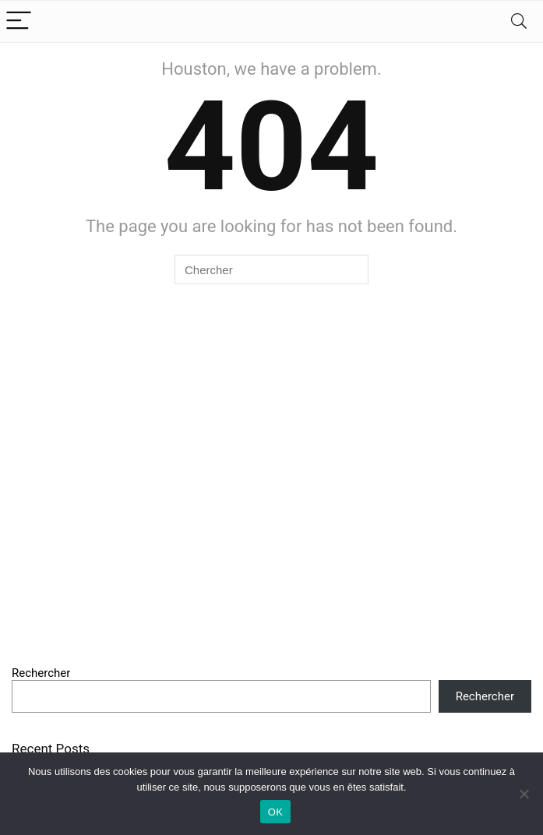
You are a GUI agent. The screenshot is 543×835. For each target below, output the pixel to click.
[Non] (523, 794)
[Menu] (18, 21)
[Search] (519, 21)
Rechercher (41, 673)
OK (275, 812)
